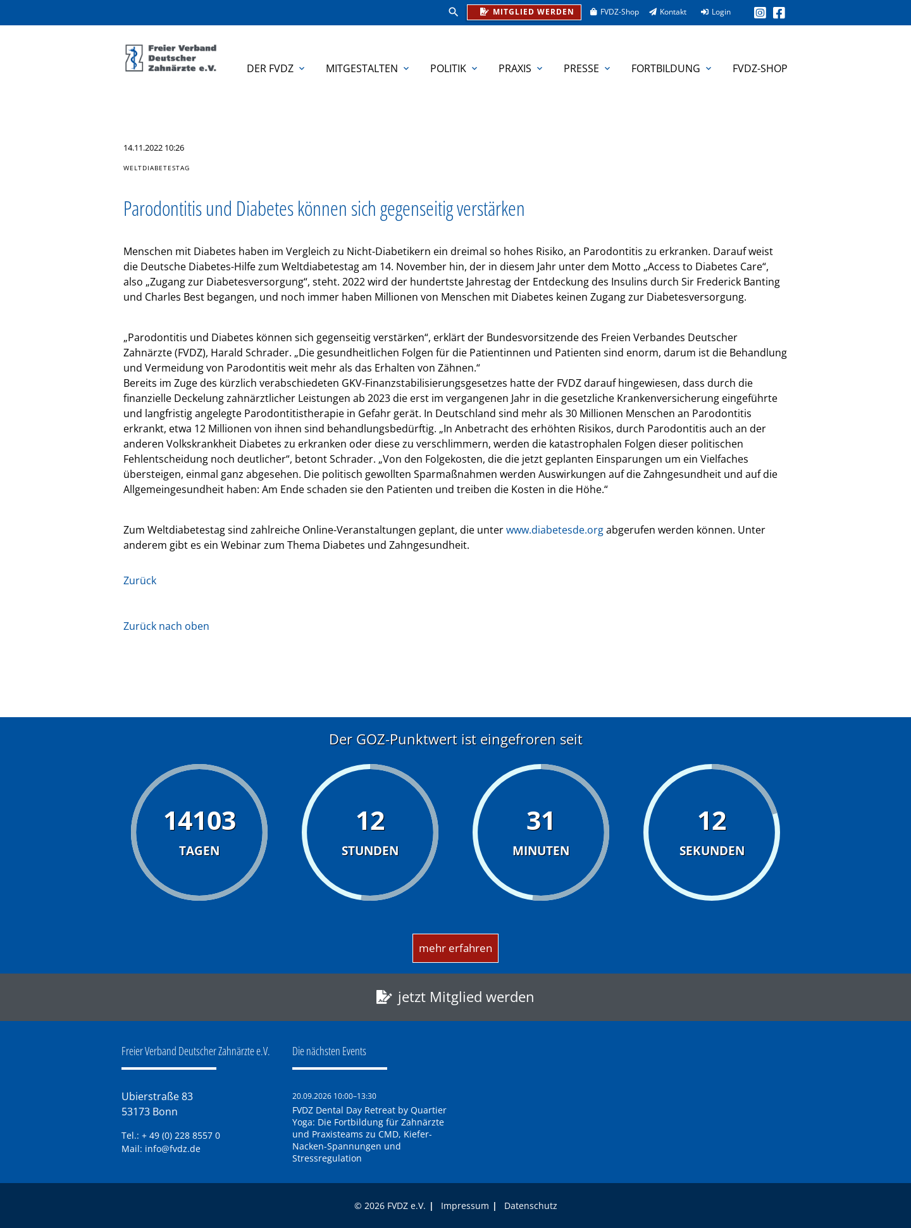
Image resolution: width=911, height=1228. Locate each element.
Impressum (465, 1206)
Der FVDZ (277, 68)
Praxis (522, 68)
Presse (588, 68)
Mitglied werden (524, 11)
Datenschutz (530, 1206)
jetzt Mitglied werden (466, 996)
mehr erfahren (455, 948)
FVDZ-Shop (610, 11)
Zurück (139, 580)
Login (712, 11)
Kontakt (663, 11)
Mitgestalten (368, 68)
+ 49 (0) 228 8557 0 (181, 1135)
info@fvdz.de (173, 1149)
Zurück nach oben (166, 626)
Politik (455, 68)
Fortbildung (672, 68)
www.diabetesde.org (556, 530)
